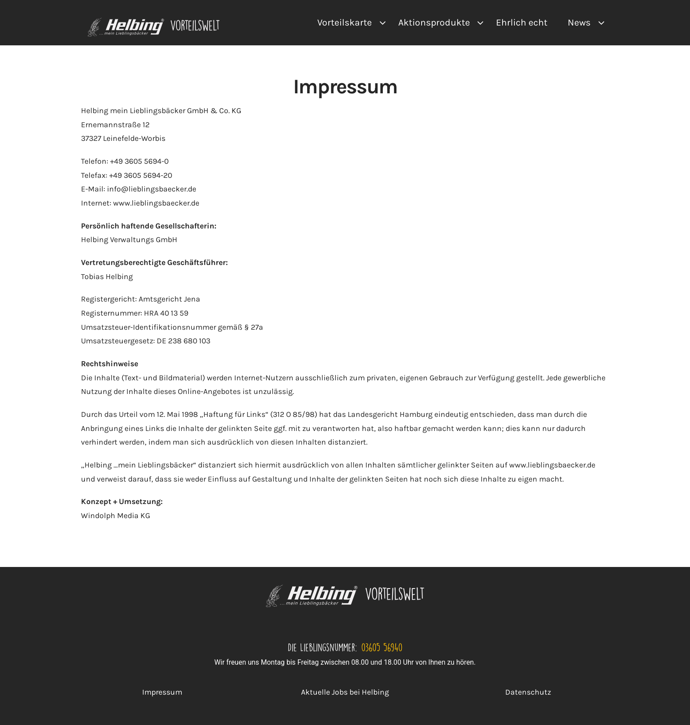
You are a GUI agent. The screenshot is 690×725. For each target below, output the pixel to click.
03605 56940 (382, 647)
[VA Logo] (154, 21)
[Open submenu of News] (599, 22)
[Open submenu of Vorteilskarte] (380, 22)
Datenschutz (528, 692)
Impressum (162, 692)
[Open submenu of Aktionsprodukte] (478, 22)
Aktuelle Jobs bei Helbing (345, 692)
